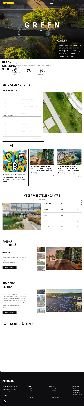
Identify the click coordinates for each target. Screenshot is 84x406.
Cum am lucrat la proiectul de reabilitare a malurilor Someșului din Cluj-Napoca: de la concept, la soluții (68, 170)
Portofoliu (58, 3)
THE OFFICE (54, 393)
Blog (65, 3)
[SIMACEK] (8, 3)
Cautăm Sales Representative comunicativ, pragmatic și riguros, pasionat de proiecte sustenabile (14, 178)
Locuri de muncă (77, 394)
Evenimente (76, 390)
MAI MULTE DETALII (9, 267)
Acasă (51, 3)
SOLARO (79, 3)
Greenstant (71, 3)
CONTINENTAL (54, 388)
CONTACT (2, 203)
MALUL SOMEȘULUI (55, 397)
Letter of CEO (76, 392)
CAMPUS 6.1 (54, 395)
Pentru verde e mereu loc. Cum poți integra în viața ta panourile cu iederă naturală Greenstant (41, 170)
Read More (25, 184)
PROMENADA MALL (55, 390)
